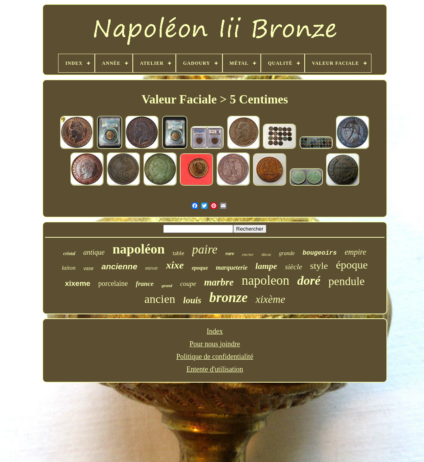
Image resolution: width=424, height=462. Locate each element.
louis (192, 300)
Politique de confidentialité (214, 357)
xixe (175, 265)
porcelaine (113, 283)
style (319, 266)
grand (167, 285)
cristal (69, 253)
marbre (219, 282)
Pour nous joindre (214, 344)
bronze (228, 297)
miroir (151, 268)
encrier (248, 254)
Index (215, 331)
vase (88, 268)
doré (308, 280)
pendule (346, 281)
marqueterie (231, 267)
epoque (200, 268)
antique (94, 252)
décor (266, 254)
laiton (68, 268)
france (145, 283)
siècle (293, 267)
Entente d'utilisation (215, 369)
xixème (270, 299)
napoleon (265, 280)
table (178, 253)
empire (355, 252)
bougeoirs (320, 253)
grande (287, 253)
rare (229, 253)
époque (352, 265)
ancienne (120, 266)
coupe (188, 283)
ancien (159, 298)
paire (204, 249)
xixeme (77, 283)
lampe (266, 266)
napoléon (139, 249)
